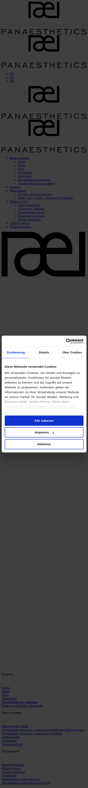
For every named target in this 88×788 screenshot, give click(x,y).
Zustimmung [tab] (16, 352)
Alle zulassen (44, 420)
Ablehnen (44, 444)
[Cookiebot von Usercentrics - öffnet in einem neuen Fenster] (65, 341)
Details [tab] (44, 352)
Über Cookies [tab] (72, 352)
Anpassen (44, 432)
